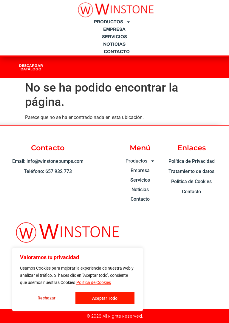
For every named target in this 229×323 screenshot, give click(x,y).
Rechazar (46, 298)
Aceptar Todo (105, 298)
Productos (112, 22)
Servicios (114, 36)
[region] (77, 279)
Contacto (117, 51)
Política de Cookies (93, 283)
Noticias (114, 44)
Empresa (114, 29)
